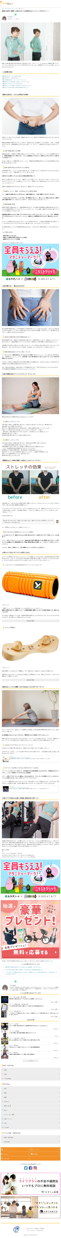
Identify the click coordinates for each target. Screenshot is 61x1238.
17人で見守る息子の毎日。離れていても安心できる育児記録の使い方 (23, 969)
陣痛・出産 (16, 1045)
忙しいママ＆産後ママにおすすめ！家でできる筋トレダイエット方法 (19, 787)
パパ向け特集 (16, 1031)
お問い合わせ (40, 1230)
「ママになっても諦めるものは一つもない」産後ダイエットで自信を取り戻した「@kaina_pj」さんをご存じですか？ (34, 1013)
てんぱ (56, 1036)
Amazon (7, 604)
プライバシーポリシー (31, 1230)
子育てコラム (23, 1038)
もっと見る (30, 1060)
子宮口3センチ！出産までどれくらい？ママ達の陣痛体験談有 (24, 1047)
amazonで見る (30, 621)
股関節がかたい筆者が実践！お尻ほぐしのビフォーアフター (16, 81)
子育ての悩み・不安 (24, 1004)
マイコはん (9, 16)
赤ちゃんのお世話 (16, 997)
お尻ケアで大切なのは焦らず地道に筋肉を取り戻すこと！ (16, 87)
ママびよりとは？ (29, 1228)
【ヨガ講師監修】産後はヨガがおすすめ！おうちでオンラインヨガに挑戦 (19, 757)
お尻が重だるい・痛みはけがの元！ (11, 78)
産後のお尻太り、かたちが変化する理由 (12, 76)
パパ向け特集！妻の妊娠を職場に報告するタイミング (22, 1033)
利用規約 (42, 1228)
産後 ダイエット (21, 8)
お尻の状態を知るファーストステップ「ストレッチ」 (15, 80)
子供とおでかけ (17, 1038)
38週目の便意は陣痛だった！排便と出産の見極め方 (22, 1054)
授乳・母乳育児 (23, 997)
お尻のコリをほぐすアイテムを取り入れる (12, 83)
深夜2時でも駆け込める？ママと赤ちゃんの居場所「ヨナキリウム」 (23, 967)
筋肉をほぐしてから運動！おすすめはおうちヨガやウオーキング (17, 85)
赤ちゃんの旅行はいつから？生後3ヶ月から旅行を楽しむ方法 (24, 1040)
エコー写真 (16, 1023)
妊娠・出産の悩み (8, 8)
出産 (12, 8)
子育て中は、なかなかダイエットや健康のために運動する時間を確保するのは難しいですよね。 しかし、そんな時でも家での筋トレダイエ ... (29, 788)
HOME (3, 8)
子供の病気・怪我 (17, 1004)
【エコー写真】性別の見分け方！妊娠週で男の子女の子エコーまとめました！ (28, 1025)
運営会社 (37, 1228)
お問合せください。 (49, 961)
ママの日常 (16, 8)
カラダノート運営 (54, 1002)
